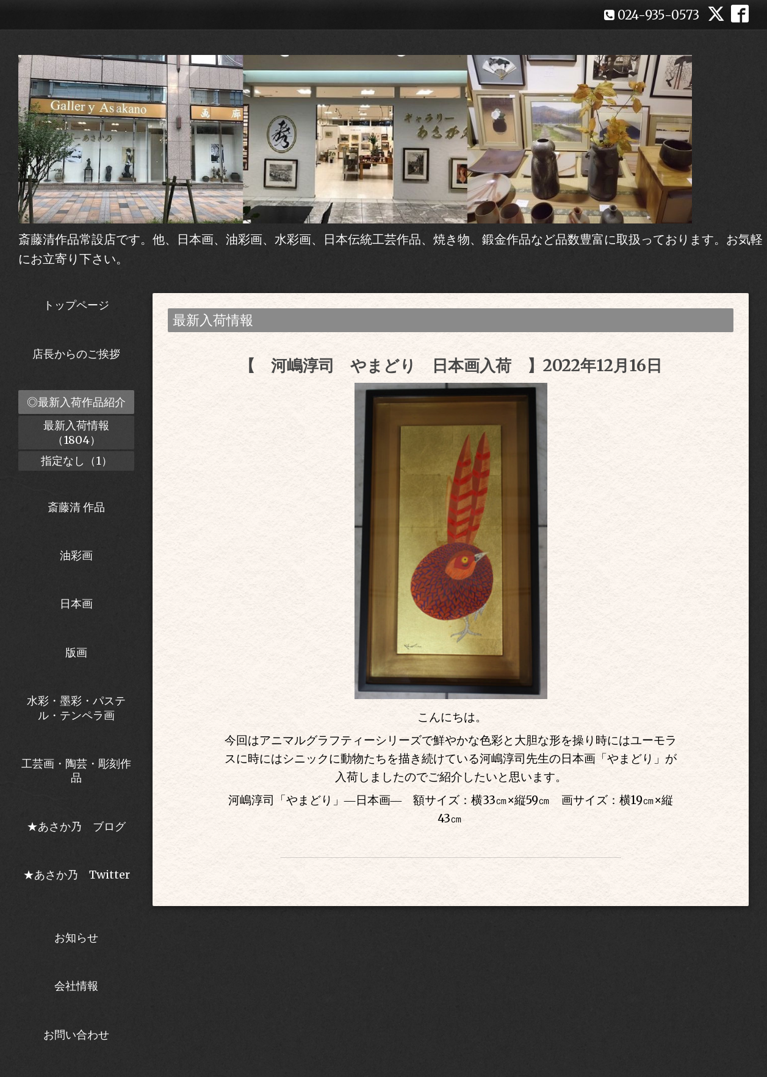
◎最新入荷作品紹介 (76, 402)
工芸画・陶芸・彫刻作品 (76, 770)
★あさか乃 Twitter (76, 882)
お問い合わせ (76, 1035)
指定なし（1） (76, 461)
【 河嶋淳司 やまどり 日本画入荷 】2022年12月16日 (450, 365)
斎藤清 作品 (76, 507)
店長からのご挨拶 (76, 354)
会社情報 (76, 986)
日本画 (76, 604)
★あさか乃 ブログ (80, 826)
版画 (76, 652)
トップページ (76, 305)
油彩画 (76, 555)
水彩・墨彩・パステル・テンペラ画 (76, 708)
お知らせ (76, 937)
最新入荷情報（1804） (76, 432)
